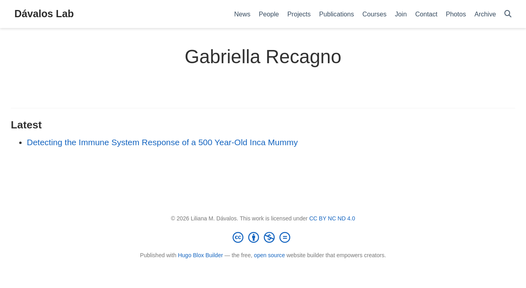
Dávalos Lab (44, 13)
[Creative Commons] (263, 237)
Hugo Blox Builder (200, 255)
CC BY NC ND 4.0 (332, 218)
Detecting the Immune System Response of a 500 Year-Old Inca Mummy (162, 142)
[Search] (508, 14)
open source (269, 255)
